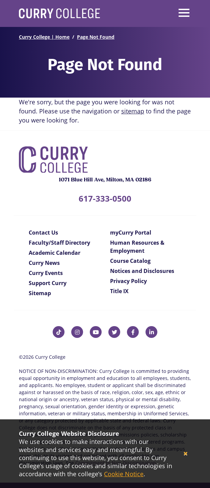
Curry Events (46, 273)
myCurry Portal (130, 232)
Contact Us (43, 232)
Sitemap (40, 293)
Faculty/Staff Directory (59, 242)
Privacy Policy (128, 281)
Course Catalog (130, 261)
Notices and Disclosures (142, 271)
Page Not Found (95, 37)
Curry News (44, 263)
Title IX (119, 291)
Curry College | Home (44, 37)
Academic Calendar (54, 252)
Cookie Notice (123, 474)
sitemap (132, 111)
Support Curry (48, 283)
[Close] (185, 454)
